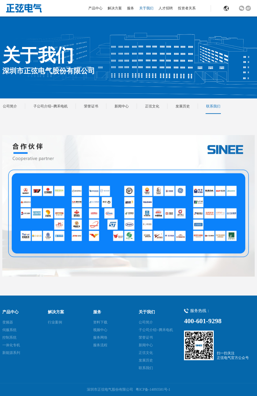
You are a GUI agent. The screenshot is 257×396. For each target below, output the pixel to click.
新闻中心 (122, 106)
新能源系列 (11, 353)
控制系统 (9, 337)
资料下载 (100, 322)
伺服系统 (9, 330)
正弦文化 (152, 106)
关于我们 (146, 8)
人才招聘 (166, 8)
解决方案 (115, 8)
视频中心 (100, 330)
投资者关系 (187, 8)
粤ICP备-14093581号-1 (153, 389)
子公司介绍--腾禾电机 (50, 106)
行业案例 (55, 322)
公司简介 (10, 106)
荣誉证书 (91, 106)
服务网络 (100, 337)
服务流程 (100, 345)
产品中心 (95, 8)
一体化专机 (11, 345)
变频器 (7, 322)
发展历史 (183, 106)
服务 (130, 8)
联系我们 (213, 106)
